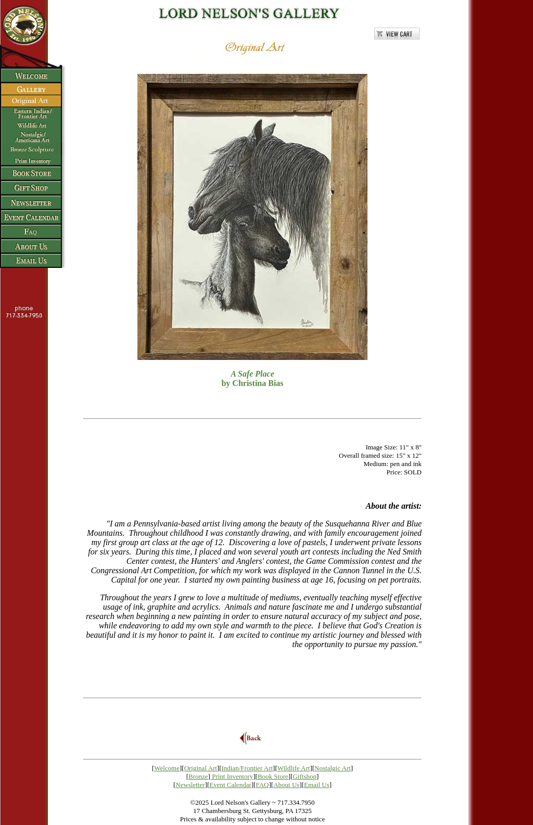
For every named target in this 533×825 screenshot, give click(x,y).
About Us (286, 785)
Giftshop (304, 776)
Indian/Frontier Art (247, 768)
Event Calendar (230, 785)
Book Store (273, 776)
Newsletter (190, 785)
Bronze (198, 776)
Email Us (316, 785)
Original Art (200, 768)
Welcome (167, 768)
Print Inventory (232, 776)
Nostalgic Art (332, 768)
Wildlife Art (293, 768)
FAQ (262, 785)
